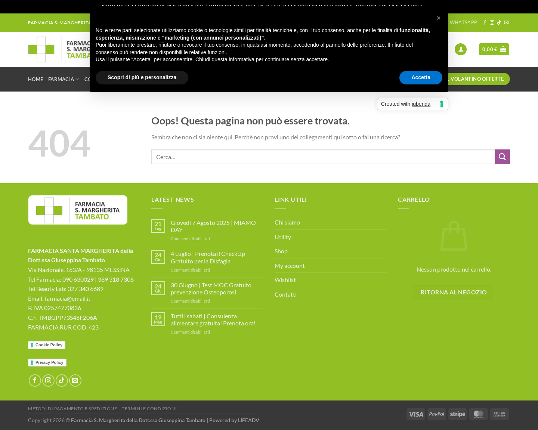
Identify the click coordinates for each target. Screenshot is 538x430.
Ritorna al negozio (454, 292)
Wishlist (285, 279)
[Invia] (502, 156)
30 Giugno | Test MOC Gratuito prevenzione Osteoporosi (211, 288)
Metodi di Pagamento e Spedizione (72, 408)
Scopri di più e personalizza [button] (142, 77)
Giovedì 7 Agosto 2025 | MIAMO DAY (213, 226)
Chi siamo (287, 222)
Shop (281, 250)
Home (35, 79)
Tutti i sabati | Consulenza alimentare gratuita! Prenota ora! (213, 319)
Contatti (286, 294)
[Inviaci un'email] (506, 22)
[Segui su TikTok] (499, 22)
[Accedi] (461, 49)
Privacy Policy (49, 362)
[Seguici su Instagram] (492, 22)
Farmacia (63, 79)
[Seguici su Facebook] (485, 22)
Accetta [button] (420, 77)
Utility (283, 236)
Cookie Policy (48, 345)
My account (290, 265)
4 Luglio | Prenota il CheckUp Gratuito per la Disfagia (208, 257)
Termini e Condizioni (149, 408)
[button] (439, 18)
